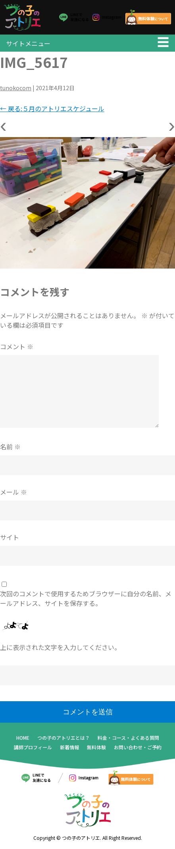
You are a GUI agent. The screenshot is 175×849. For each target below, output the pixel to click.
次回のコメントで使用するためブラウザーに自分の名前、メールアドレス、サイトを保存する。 (85, 598)
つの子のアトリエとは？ (63, 737)
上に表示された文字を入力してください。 (60, 647)
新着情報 (69, 747)
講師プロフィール (33, 747)
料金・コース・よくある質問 (128, 737)
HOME (22, 737)
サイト (9, 537)
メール (13, 492)
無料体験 (96, 747)
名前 (10, 446)
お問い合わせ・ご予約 (138, 747)
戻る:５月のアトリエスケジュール (52, 108)
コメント (16, 346)
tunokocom (15, 88)
